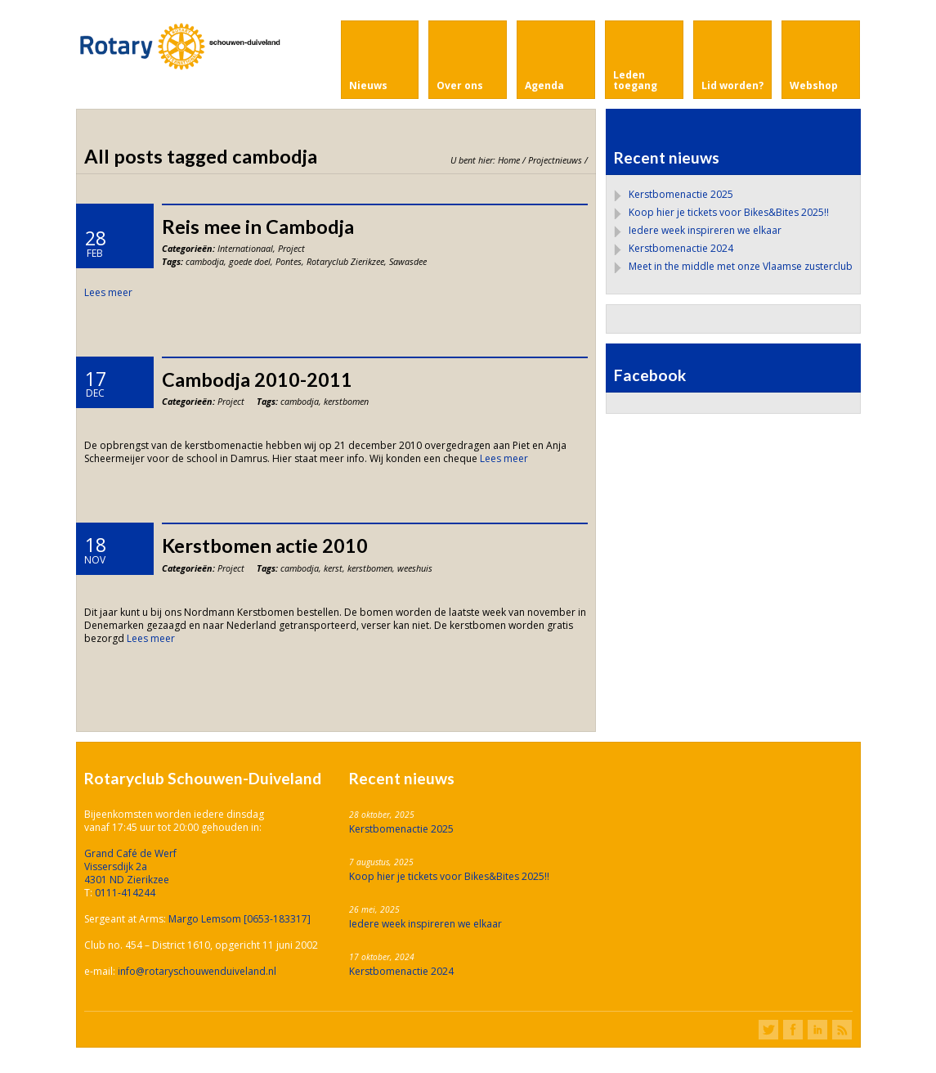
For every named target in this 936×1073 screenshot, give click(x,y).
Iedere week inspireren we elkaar (705, 230)
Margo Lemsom (206, 919)
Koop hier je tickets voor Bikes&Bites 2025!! (729, 212)
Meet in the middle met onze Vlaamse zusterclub (741, 266)
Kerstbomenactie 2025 (681, 194)
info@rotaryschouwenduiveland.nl (197, 971)
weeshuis (414, 568)
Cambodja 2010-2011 (257, 379)
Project (291, 248)
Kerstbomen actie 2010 (265, 545)
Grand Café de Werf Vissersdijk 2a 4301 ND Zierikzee (130, 866)
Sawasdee (408, 261)
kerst (333, 568)
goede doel (250, 261)
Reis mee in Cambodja (258, 226)
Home (509, 160)
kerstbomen (346, 401)
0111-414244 (125, 893)
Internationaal (245, 248)
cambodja (205, 261)
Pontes (288, 261)
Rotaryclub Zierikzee (345, 261)
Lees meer (108, 292)
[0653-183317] (277, 919)
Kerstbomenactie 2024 (681, 248)
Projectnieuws (555, 160)
